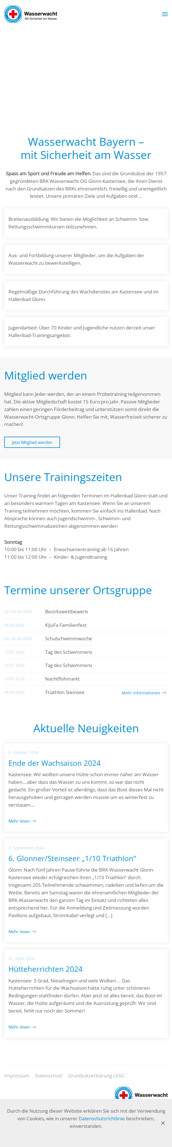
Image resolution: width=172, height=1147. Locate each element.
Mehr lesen (19, 821)
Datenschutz (49, 1079)
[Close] (163, 1123)
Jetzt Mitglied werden (32, 442)
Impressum (17, 1079)
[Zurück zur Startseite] (30, 14)
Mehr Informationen (141, 692)
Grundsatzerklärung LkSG (96, 1079)
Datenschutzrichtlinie (102, 1118)
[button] (165, 14)
